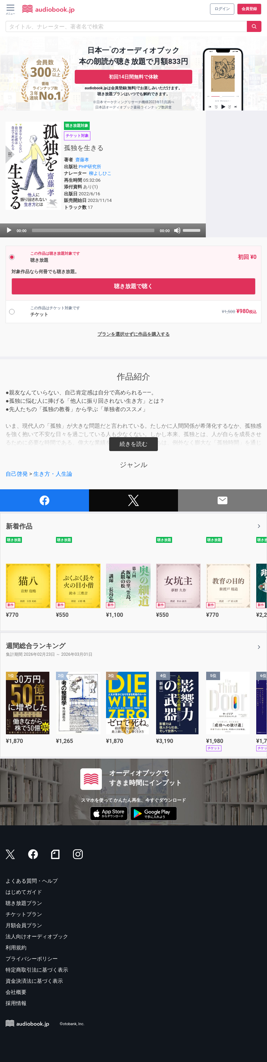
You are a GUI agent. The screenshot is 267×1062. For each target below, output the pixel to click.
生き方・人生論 (52, 474)
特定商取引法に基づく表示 (37, 970)
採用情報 (16, 1003)
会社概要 (16, 992)
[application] (103, 230)
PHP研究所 (90, 166)
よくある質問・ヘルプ (32, 881)
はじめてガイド (24, 892)
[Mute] (177, 230)
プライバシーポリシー (32, 959)
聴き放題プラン (24, 903)
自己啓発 (17, 474)
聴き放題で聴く (133, 286)
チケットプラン (24, 914)
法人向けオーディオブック (37, 936)
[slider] (93, 230)
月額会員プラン (24, 925)
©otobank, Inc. (72, 1024)
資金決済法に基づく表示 (34, 981)
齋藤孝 (82, 159)
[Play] (9, 230)
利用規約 (16, 948)
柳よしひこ (100, 173)
